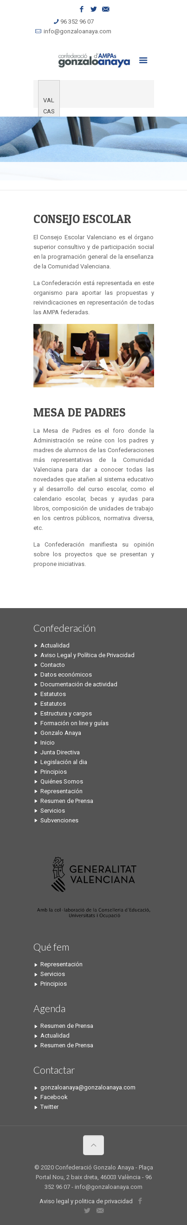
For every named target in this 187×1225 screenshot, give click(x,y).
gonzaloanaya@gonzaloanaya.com (87, 1087)
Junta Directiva (60, 752)
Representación (61, 791)
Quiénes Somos (61, 781)
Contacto (52, 664)
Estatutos (53, 693)
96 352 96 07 (77, 21)
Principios (53, 771)
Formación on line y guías (74, 723)
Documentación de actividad (78, 684)
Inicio (47, 742)
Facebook (54, 1097)
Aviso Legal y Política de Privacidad (87, 655)
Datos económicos (66, 674)
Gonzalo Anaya (60, 732)
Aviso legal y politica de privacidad (86, 1201)
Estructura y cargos (66, 713)
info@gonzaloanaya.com (77, 31)
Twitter (49, 1106)
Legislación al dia (63, 762)
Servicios (52, 810)
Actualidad (55, 645)
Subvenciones (59, 820)
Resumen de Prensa (66, 800)
